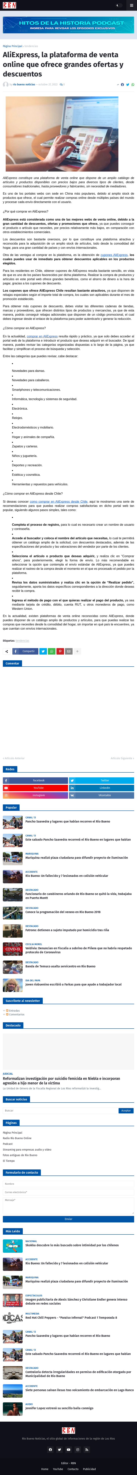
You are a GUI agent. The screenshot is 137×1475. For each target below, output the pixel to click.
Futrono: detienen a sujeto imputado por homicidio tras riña (67, 930)
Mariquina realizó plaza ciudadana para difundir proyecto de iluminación (76, 857)
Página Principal (12, 46)
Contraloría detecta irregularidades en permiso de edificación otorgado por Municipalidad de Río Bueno (78, 1374)
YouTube (58, 1469)
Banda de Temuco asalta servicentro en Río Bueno (60, 966)
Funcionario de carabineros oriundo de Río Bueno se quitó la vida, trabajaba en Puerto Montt (78, 896)
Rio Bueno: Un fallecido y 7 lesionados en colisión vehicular (66, 876)
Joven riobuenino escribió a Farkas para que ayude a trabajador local (73, 984)
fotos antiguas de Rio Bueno (20, 1155)
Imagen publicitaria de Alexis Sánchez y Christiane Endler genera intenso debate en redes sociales (76, 1301)
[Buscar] (68, 1110)
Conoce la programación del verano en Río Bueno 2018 (63, 912)
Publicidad (89, 1469)
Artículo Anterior (15, 758)
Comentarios (15, 1014)
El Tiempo (9, 1161)
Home (44, 1469)
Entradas (13, 1010)
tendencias (31, 46)
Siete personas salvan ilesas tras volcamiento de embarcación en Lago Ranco (79, 1390)
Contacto (73, 1469)
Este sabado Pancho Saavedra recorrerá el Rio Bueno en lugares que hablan (78, 839)
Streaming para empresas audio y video (27, 1149)
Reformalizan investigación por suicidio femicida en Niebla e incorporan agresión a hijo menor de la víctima (61, 1081)
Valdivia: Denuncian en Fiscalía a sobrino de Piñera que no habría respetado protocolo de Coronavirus (78, 950)
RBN (73, 1463)
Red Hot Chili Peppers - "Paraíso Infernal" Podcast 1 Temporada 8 (71, 1317)
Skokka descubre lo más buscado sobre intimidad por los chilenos (72, 1245)
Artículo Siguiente (121, 758)
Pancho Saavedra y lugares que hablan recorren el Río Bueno (67, 821)
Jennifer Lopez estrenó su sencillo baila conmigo (59, 1408)
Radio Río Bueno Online (17, 1138)
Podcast (8, 1144)
